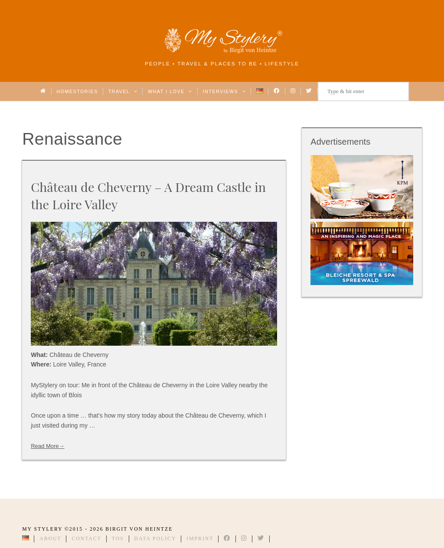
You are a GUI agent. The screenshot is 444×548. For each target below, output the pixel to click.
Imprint (199, 539)
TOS (118, 539)
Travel (122, 91)
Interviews (224, 91)
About (50, 539)
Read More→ (47, 446)
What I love (170, 91)
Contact (86, 539)
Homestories (77, 91)
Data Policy (155, 539)
